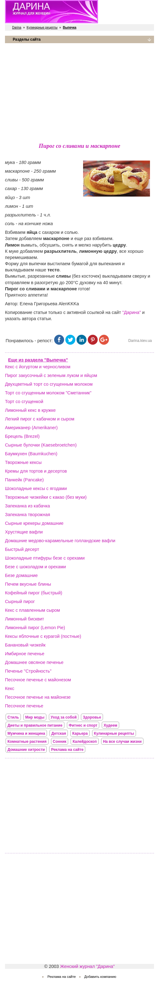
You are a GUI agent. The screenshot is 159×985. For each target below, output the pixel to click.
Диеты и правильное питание (35, 725)
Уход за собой (64, 717)
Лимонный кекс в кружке (30, 410)
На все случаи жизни (122, 741)
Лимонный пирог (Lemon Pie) (35, 627)
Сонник (60, 741)
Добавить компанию (100, 976)
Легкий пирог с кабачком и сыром (39, 418)
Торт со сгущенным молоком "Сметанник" (48, 392)
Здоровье (92, 717)
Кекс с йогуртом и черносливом (37, 366)
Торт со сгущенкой (24, 401)
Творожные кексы (23, 462)
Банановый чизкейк (25, 644)
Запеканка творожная (27, 514)
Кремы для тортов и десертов (36, 471)
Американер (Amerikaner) (31, 427)
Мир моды (34, 717)
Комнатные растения (27, 741)
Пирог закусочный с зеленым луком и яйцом (51, 375)
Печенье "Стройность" (28, 671)
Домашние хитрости (26, 749)
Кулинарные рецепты (42, 27)
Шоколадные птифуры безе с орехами (45, 558)
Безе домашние (21, 575)
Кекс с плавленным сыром (32, 610)
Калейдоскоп (84, 741)
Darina (16, 27)
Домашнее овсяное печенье (34, 662)
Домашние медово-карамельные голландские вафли (60, 540)
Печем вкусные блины (28, 584)
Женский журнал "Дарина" (87, 966)
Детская (58, 733)
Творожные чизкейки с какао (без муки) (46, 497)
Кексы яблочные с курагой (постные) (43, 636)
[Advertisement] (79, 91)
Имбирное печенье (24, 653)
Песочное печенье (24, 705)
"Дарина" (131, 312)
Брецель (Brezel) (22, 436)
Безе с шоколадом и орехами (35, 566)
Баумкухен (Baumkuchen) (31, 453)
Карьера (80, 733)
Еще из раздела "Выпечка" (38, 359)
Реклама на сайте (67, 749)
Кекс (9, 688)
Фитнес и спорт (83, 725)
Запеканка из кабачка (27, 505)
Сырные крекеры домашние (34, 523)
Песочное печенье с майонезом (38, 679)
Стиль (13, 717)
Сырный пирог (20, 601)
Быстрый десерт (22, 549)
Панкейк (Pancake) (24, 479)
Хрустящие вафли (24, 531)
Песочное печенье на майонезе (38, 697)
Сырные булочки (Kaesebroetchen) (41, 445)
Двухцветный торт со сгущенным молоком (49, 384)
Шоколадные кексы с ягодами (36, 488)
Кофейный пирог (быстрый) (33, 592)
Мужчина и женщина (26, 733)
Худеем (110, 725)
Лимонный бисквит (24, 618)
